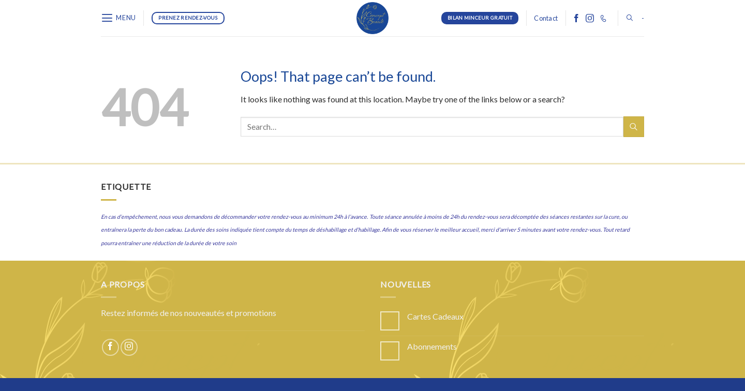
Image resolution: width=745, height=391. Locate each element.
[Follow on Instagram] (590, 18)
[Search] (629, 18)
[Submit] (633, 126)
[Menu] (118, 18)
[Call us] (603, 18)
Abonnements (432, 346)
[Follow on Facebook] (576, 18)
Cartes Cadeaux (435, 316)
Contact (546, 18)
